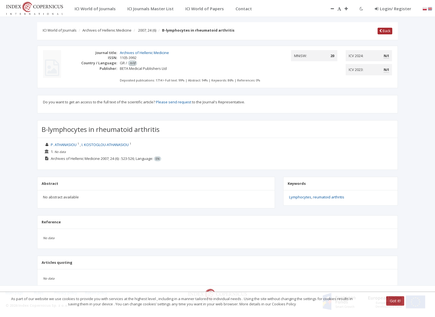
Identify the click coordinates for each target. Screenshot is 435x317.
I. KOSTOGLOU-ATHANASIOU (105, 144)
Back (385, 30)
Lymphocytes (300, 197)
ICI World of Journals (60, 30)
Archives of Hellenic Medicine (106, 30)
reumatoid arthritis (328, 197)
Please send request (173, 101)
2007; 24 (147, 30)
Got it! (395, 300)
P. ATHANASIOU (64, 144)
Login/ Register (393, 8)
